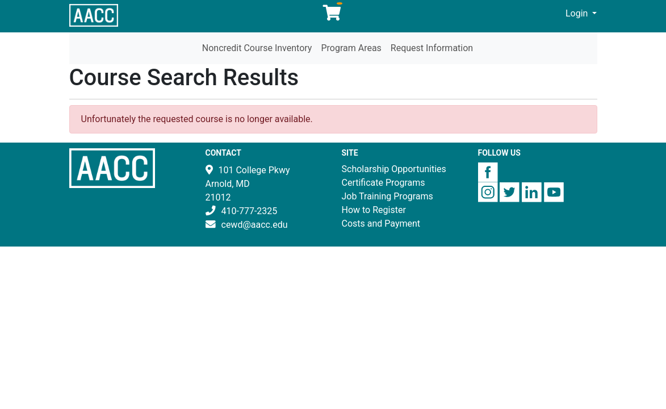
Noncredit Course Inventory (257, 48)
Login (578, 13)
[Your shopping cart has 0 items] (332, 15)
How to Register (374, 209)
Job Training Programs (387, 196)
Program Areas (351, 48)
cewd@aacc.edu (254, 224)
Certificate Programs (383, 182)
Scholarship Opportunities (394, 169)
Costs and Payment (381, 223)
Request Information (432, 48)
